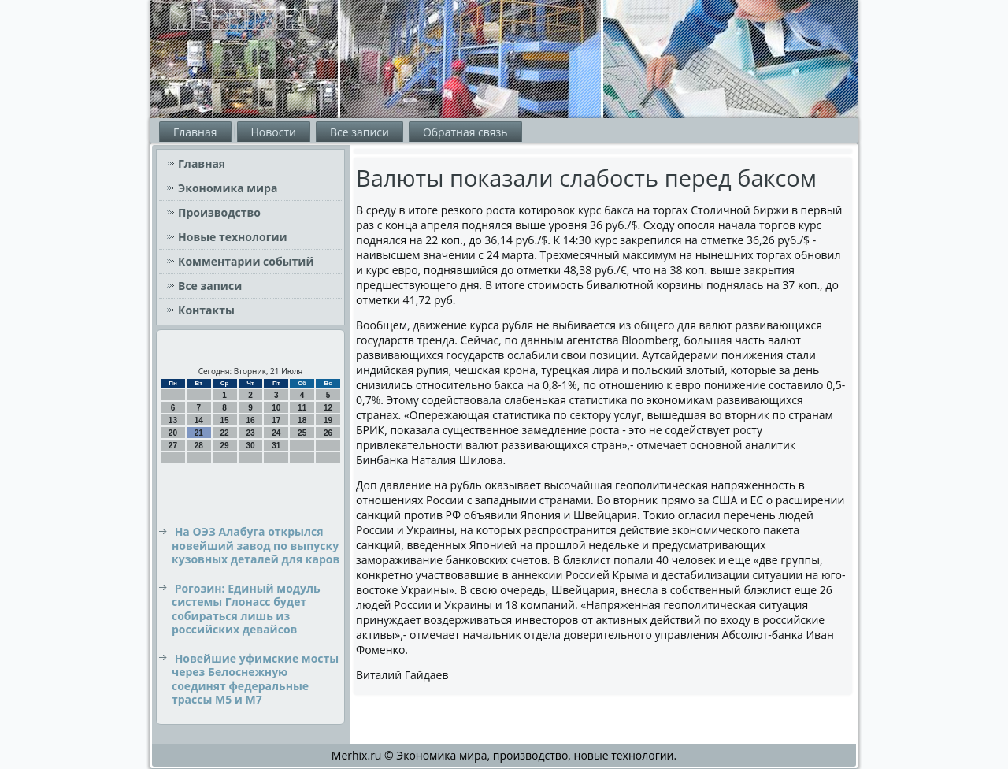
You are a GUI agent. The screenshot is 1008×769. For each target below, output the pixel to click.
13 (173, 420)
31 (276, 445)
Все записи (359, 131)
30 (250, 445)
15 (224, 420)
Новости (273, 131)
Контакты (206, 310)
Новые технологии (232, 236)
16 (250, 420)
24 (276, 433)
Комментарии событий (246, 261)
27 (173, 445)
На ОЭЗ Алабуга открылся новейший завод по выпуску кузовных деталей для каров (255, 545)
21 (199, 433)
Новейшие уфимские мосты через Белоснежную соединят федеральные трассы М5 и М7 (255, 679)
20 (173, 433)
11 (302, 407)
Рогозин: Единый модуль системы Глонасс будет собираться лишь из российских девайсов (246, 609)
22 (224, 433)
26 (328, 433)
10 (276, 407)
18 (302, 420)
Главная (195, 131)
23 (250, 433)
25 (302, 433)
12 (328, 407)
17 (276, 420)
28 (199, 445)
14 (199, 420)
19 (328, 420)
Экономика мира (227, 187)
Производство (219, 212)
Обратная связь (465, 131)
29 (224, 445)
